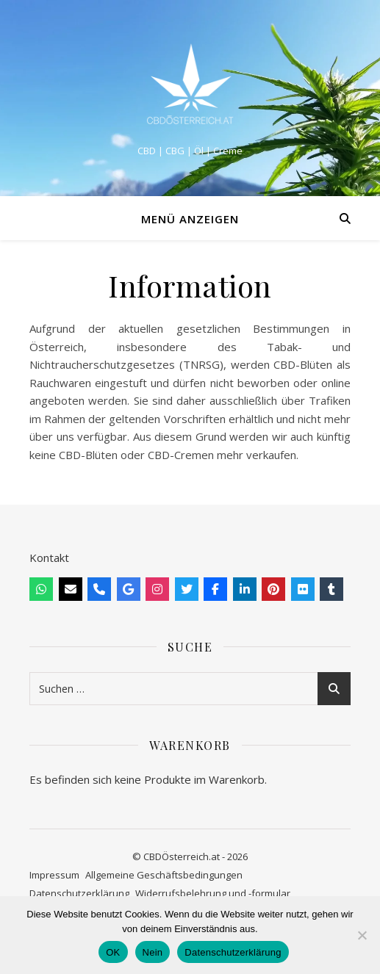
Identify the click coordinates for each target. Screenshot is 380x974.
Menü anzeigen (190, 219)
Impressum (54, 874)
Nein (153, 952)
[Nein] (361, 935)
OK (113, 952)
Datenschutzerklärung (79, 893)
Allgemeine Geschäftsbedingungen (164, 874)
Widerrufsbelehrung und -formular (212, 893)
